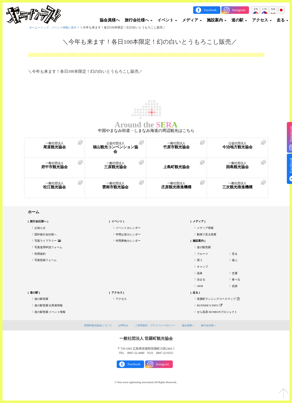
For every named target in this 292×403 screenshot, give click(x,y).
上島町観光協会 (176, 166)
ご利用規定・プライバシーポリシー (156, 332)
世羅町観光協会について (94, 332)
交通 (235, 277)
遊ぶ (235, 263)
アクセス (262, 20)
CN (264, 9)
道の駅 (239, 20)
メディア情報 (206, 229)
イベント (167, 20)
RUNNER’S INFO (210, 312)
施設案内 (216, 20)
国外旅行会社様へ (46, 235)
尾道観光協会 (54, 146)
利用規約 (40, 256)
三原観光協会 (115, 166)
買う (200, 263)
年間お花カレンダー (129, 235)
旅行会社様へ (138, 20)
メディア (192, 20)
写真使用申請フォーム (49, 249)
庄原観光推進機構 (176, 186)
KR (273, 9)
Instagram (238, 10)
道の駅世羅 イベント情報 (51, 319)
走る (282, 20)
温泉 (200, 277)
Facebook (210, 10)
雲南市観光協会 (115, 186)
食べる (236, 284)
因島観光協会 (237, 166)
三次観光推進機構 (237, 186)
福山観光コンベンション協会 (115, 148)
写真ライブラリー (48, 242)
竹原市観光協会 (176, 146)
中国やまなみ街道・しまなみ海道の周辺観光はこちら (146, 131)
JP (281, 9)
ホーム (33, 27)
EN (256, 9)
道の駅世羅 (204, 249)
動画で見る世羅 (207, 235)
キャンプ (203, 270)
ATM (200, 291)
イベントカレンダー (129, 229)
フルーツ (203, 256)
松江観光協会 (54, 186)
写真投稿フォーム (46, 263)
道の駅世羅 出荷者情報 (49, 312)
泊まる (201, 284)
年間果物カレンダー (129, 242)
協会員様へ (110, 20)
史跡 (235, 291)
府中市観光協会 (54, 166)
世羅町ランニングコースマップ (220, 305)
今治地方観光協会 (237, 146)
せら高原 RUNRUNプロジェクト (219, 319)
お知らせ (40, 229)
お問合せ (121, 332)
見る (235, 256)
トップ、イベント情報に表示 (60, 27)
